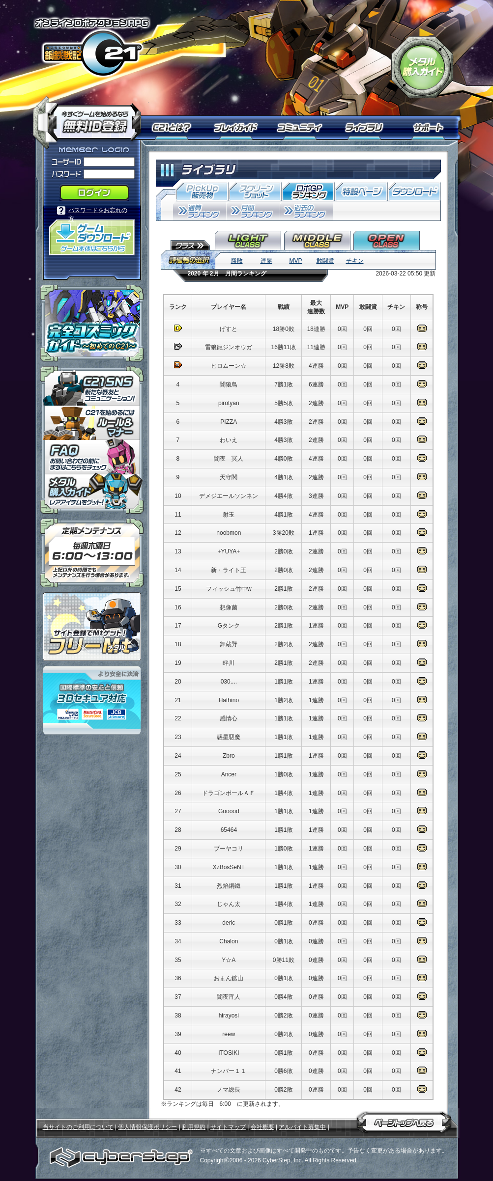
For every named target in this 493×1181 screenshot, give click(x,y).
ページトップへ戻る (404, 1120)
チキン (355, 260)
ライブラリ (368, 127)
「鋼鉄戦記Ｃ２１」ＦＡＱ (92, 457)
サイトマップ (228, 1127)
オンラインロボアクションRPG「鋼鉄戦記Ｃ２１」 (91, 47)
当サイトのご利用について (78, 1127)
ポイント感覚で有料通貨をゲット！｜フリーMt (92, 626)
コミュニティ (302, 127)
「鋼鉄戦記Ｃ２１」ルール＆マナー (92, 423)
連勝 (266, 260)
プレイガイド (237, 127)
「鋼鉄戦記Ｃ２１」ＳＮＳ (92, 386)
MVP (295, 260)
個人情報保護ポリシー (147, 1127)
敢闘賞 (325, 260)
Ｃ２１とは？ (176, 127)
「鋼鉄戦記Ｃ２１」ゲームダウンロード (92, 237)
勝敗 (237, 260)
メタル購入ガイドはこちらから (92, 494)
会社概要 (262, 1127)
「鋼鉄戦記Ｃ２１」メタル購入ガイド (422, 67)
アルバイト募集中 (302, 1127)
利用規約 (193, 1127)
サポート (430, 127)
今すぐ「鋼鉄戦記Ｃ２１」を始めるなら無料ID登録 (90, 118)
